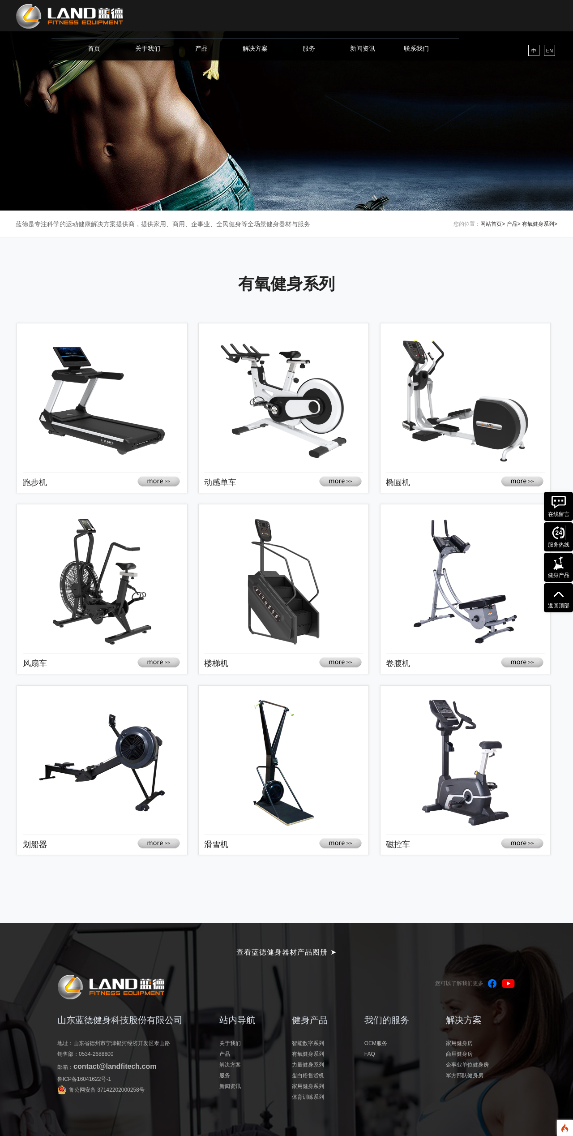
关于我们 (147, 48)
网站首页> (492, 224)
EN (549, 50)
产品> (514, 224)
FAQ (369, 1054)
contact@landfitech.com (114, 1066)
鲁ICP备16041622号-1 (84, 1079)
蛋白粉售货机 (308, 1075)
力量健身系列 (308, 1065)
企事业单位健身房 (467, 1065)
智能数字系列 (308, 1043)
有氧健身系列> (539, 224)
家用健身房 (459, 1043)
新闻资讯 (362, 48)
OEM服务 (375, 1043)
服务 (309, 48)
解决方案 (255, 48)
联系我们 (416, 48)
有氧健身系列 (308, 1054)
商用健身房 (459, 1054)
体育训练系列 (308, 1097)
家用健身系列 (308, 1086)
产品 (201, 48)
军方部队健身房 (464, 1075)
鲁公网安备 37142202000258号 (107, 1090)
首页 (94, 48)
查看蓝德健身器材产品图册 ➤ (286, 952)
